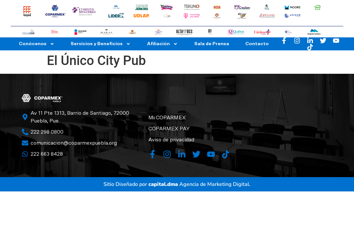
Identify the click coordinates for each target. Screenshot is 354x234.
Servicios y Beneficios (100, 44)
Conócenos (36, 44)
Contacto (257, 43)
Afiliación (162, 44)
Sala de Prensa (211, 43)
